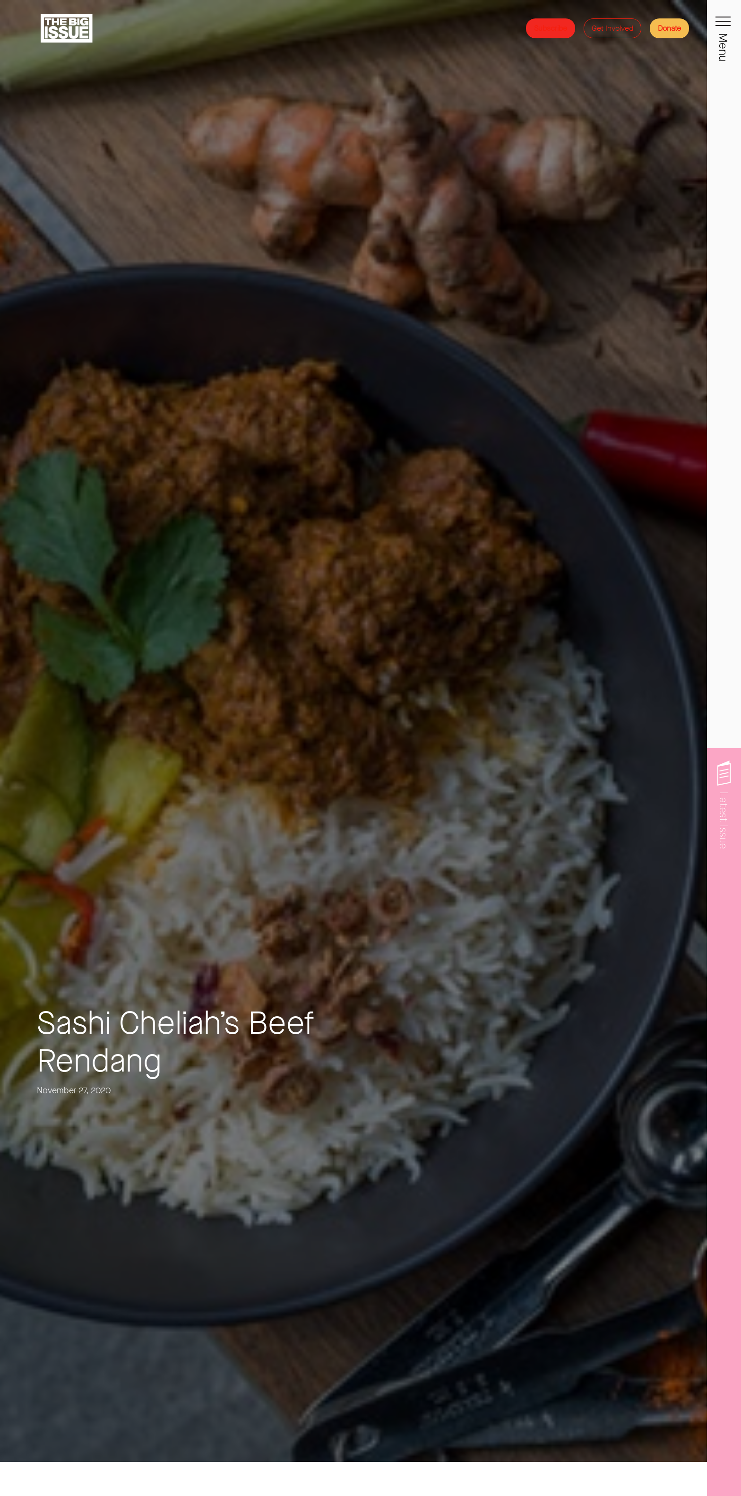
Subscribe (550, 28)
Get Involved (612, 28)
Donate (669, 28)
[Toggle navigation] (724, 26)
